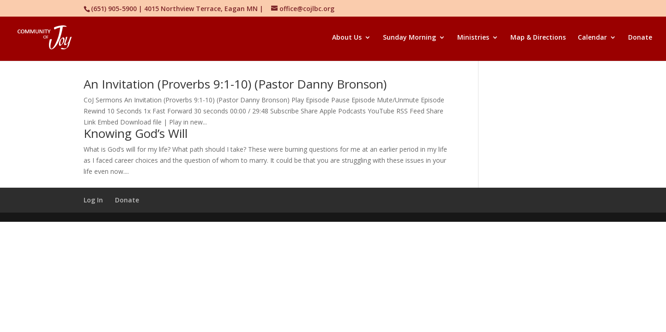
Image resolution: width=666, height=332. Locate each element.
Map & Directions (538, 38)
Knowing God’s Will (136, 133)
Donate (640, 38)
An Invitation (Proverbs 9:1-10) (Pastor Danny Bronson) (235, 84)
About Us (347, 38)
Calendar (592, 38)
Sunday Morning (409, 38)
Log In (93, 200)
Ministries (473, 38)
